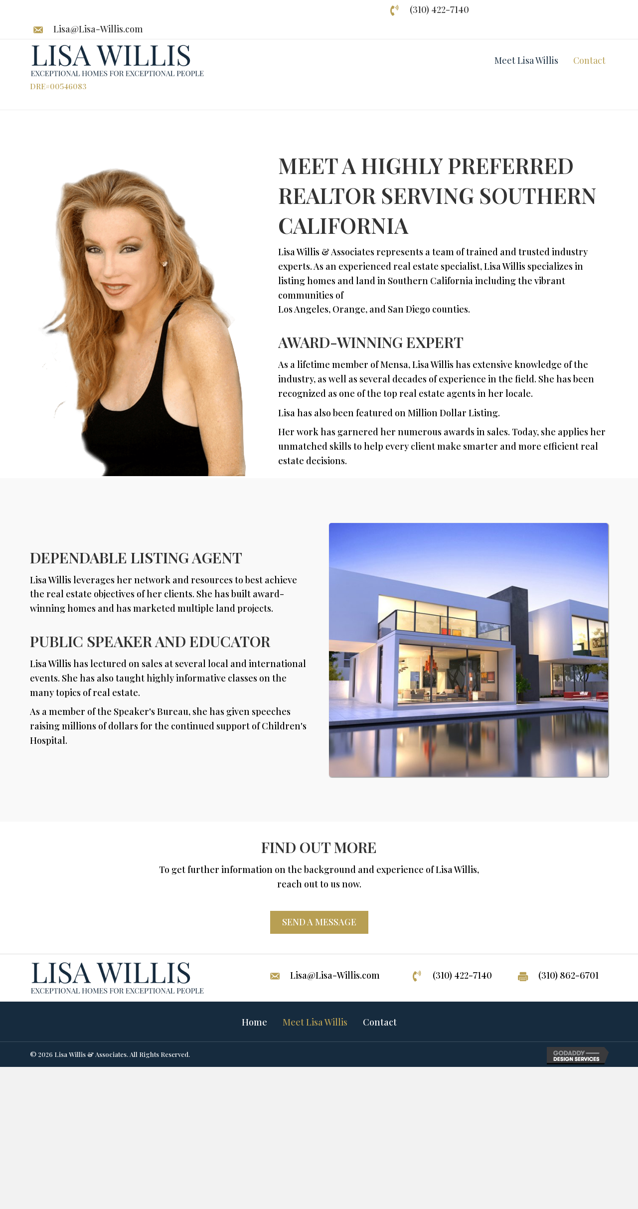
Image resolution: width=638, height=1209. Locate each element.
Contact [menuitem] (380, 1022)
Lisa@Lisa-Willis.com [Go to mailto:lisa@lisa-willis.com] (98, 29)
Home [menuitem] (254, 1022)
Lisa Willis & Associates (90, 1054)
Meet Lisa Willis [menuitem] (315, 1022)
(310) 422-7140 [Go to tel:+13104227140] (439, 9)
